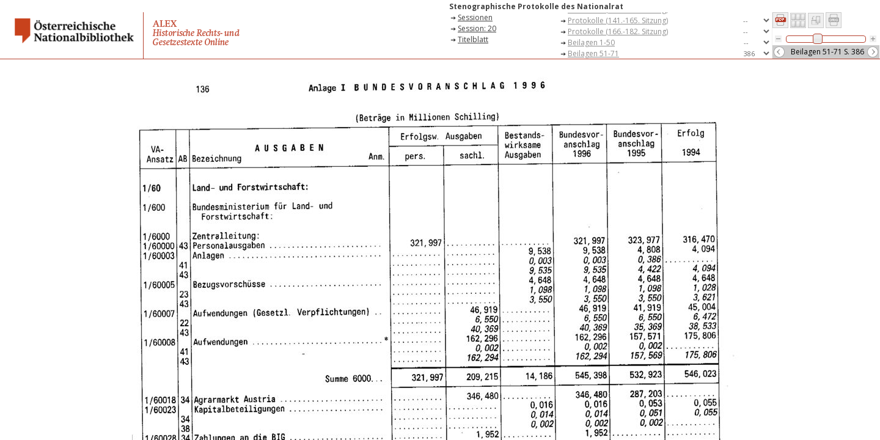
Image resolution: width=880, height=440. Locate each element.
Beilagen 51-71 (593, 53)
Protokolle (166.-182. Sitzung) (618, 31)
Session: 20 (477, 28)
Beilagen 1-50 (591, 42)
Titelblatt (473, 39)
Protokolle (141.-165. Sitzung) (618, 20)
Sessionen (475, 17)
